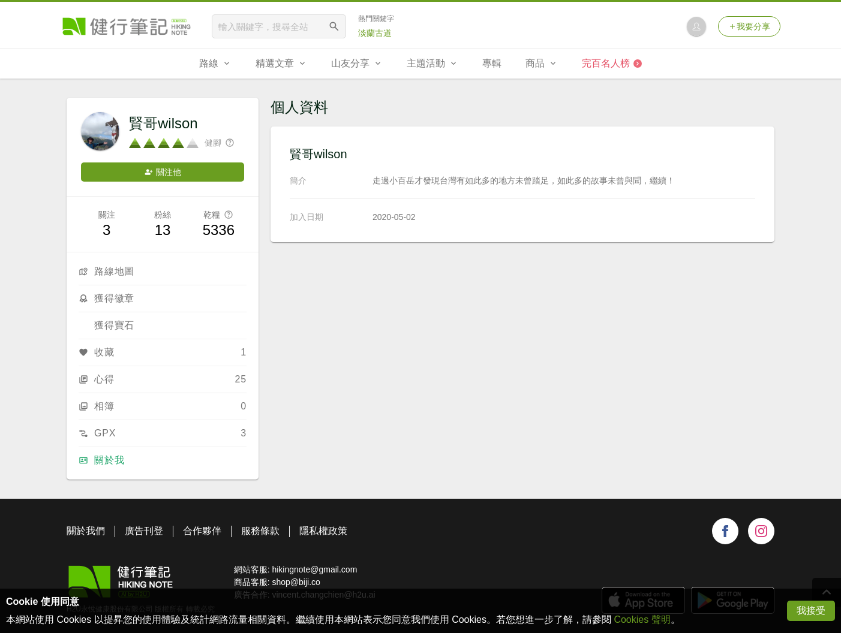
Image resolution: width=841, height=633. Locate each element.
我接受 (811, 610)
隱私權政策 (323, 531)
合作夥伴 (202, 531)
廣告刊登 (144, 531)
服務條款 (260, 531)
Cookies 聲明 (642, 619)
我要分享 (749, 26)
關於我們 (86, 531)
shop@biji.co (296, 582)
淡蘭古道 (375, 33)
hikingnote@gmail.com (314, 569)
